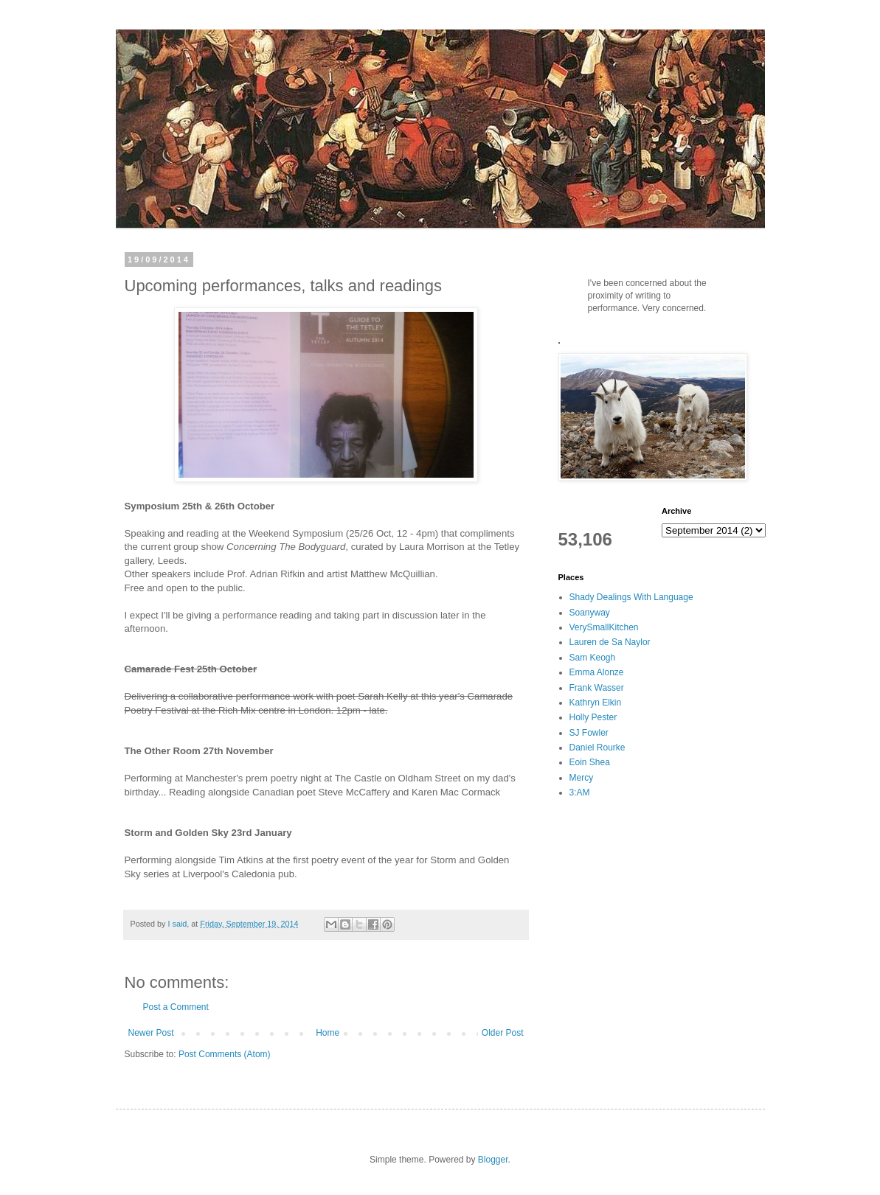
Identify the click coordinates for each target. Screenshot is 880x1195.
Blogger (493, 1159)
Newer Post (151, 1033)
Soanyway (589, 612)
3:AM (579, 792)
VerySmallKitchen (604, 627)
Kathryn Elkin (595, 702)
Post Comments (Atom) (225, 1054)
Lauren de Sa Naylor (610, 642)
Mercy (581, 778)
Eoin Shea (589, 762)
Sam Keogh (592, 657)
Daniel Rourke (597, 747)
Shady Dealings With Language (631, 597)
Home (327, 1033)
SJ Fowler (589, 733)
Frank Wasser (596, 688)
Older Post (503, 1033)
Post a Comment (176, 1007)
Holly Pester (593, 717)
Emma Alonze (596, 672)
